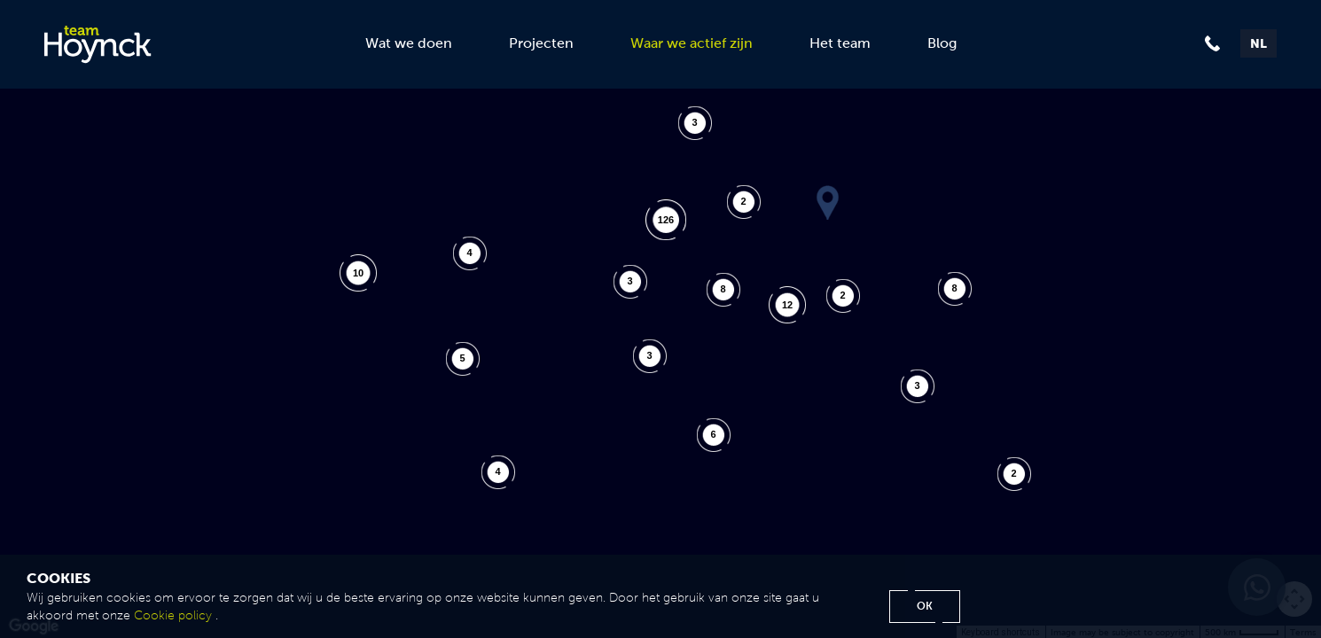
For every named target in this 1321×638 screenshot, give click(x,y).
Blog (942, 43)
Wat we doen (408, 43)
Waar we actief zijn (691, 43)
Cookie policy (173, 615)
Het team (840, 43)
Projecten (541, 43)
